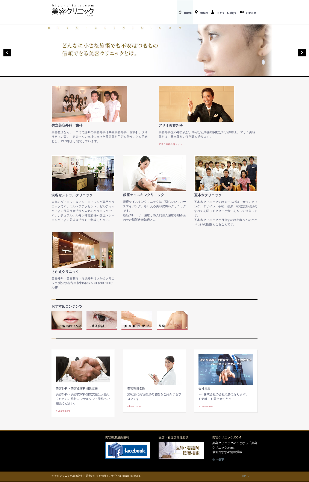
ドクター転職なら (224, 13)
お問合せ (248, 13)
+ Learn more (63, 410)
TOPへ (244, 476)
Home (185, 13)
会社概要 (218, 460)
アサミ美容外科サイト (170, 144)
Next (303, 52)
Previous (5, 52)
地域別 (201, 13)
